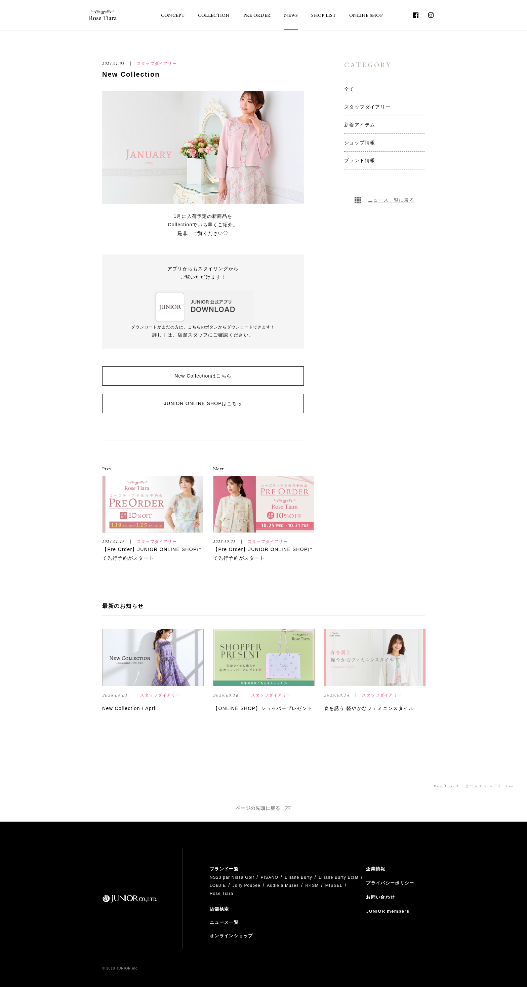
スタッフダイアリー (367, 107)
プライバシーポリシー (390, 882)
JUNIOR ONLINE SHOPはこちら (203, 403)
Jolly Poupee (246, 885)
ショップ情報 (359, 142)
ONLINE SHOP (366, 15)
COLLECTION (214, 15)
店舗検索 (219, 908)
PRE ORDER (257, 15)
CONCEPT (173, 15)
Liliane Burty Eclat (339, 877)
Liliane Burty (298, 877)
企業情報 (375, 868)
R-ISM (312, 885)
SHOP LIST (323, 15)
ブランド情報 (359, 160)
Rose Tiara (444, 786)
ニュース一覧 (224, 922)
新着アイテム (359, 124)
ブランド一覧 (224, 868)
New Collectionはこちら (203, 376)
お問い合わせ (380, 897)
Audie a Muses (283, 885)
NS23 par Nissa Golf (232, 877)
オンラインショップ (231, 935)
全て (349, 89)
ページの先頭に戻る (258, 808)
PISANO (269, 877)
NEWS (291, 15)
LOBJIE (218, 885)
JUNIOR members (387, 911)
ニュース (469, 786)
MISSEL (333, 885)
